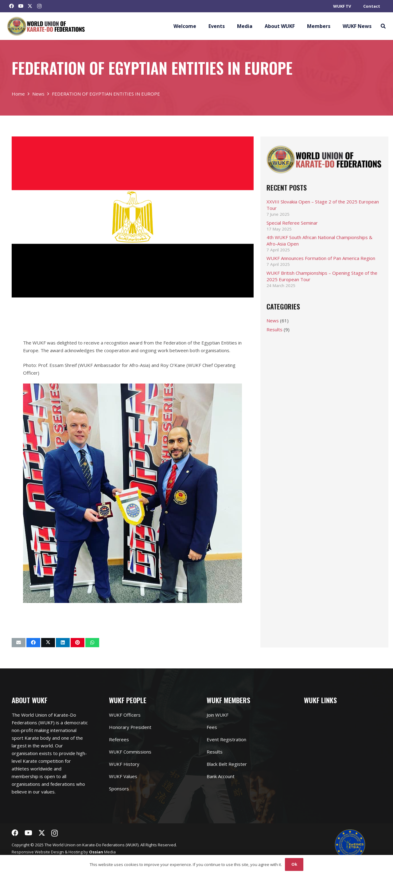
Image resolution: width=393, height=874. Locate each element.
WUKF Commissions (130, 752)
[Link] (46, 26)
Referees (119, 739)
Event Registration (226, 739)
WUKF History (124, 764)
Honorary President (130, 727)
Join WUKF (217, 715)
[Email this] (18, 642)
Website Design (49, 852)
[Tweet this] (48, 642)
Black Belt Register (227, 764)
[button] (383, 26)
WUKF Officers (125, 715)
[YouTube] (20, 6)
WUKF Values (123, 776)
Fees (212, 727)
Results (274, 329)
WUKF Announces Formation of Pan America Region (321, 258)
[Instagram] (39, 6)
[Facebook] (11, 6)
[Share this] (33, 642)
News (273, 320)
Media (102, 852)
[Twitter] (30, 6)
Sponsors (119, 788)
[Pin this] (77, 642)
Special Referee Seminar (292, 223)
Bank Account (221, 776)
